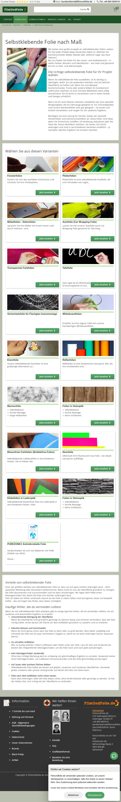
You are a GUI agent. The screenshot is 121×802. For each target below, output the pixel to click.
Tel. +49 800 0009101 (110, 1)
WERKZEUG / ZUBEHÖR (56, 19)
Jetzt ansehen (47, 192)
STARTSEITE (8, 19)
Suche (84, 9)
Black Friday (18, 754)
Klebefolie (27, 25)
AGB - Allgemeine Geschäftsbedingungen (23, 724)
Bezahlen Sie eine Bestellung (61, 759)
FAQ (69, 19)
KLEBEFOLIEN (20, 19)
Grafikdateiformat (61, 751)
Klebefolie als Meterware (43, 25)
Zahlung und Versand (22, 717)
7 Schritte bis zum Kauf (23, 711)
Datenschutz (18, 737)
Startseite (16, 25)
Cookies (15, 731)
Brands (15, 748)
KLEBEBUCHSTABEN (37, 19)
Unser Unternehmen (22, 742)
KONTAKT (77, 19)
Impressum (98, 710)
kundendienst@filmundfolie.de (76, 1)
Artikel (15, 760)
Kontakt (56, 740)
